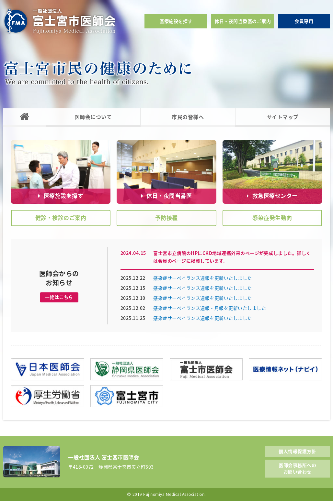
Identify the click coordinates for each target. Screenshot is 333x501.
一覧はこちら (59, 297)
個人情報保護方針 (297, 451)
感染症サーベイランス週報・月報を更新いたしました (209, 308)
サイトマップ (283, 117)
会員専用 (303, 21)
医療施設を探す (175, 21)
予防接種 (166, 217)
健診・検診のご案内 (60, 217)
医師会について (93, 117)
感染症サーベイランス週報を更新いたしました (202, 278)
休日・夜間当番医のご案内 (242, 21)
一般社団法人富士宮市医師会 (60, 21)
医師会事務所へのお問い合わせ (297, 468)
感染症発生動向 (272, 217)
